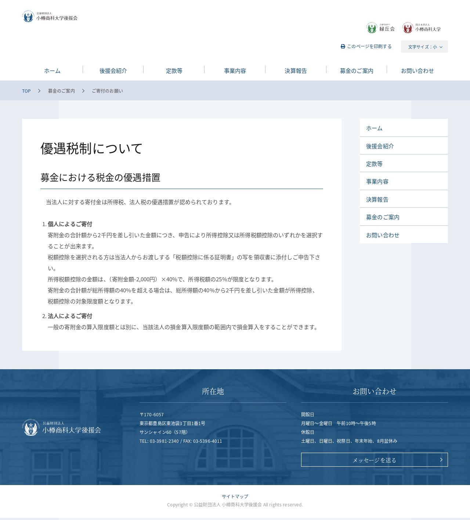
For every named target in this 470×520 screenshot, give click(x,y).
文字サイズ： (420, 47)
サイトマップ (235, 498)
